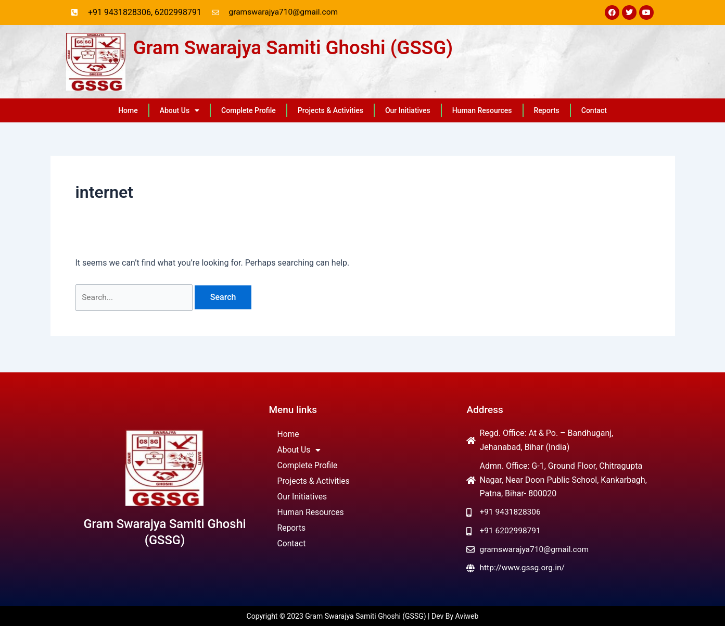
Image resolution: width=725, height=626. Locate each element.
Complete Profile (248, 111)
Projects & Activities (330, 111)
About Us (179, 111)
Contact (594, 111)
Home (128, 111)
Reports (546, 111)
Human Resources (482, 111)
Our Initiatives (407, 111)
